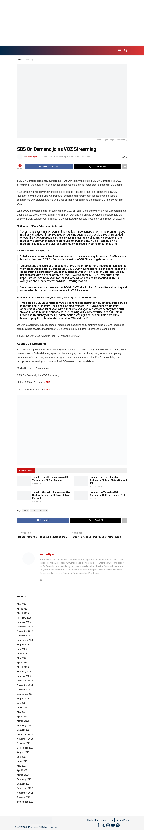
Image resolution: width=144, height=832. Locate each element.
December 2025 (25, 631)
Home (19, 60)
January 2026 (24, 626)
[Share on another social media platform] (124, 166)
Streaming (28, 60)
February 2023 (24, 784)
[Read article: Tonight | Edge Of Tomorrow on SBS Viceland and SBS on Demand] (24, 480)
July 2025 (22, 653)
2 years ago (47, 157)
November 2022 (25, 797)
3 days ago (95, 499)
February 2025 (24, 676)
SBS (26, 511)
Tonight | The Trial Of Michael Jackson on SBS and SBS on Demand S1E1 (108, 480)
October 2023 (23, 748)
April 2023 (22, 775)
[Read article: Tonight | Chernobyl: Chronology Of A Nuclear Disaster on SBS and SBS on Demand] (24, 495)
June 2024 (22, 712)
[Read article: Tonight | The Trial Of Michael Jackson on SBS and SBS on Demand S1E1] (81, 480)
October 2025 (23, 640)
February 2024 (24, 730)
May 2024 (21, 716)
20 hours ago (38, 502)
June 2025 (22, 658)
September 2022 (25, 806)
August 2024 (23, 703)
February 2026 (24, 622)
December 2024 (25, 685)
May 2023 (21, 770)
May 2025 (21, 662)
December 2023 (25, 739)
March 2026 (23, 617)
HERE (47, 382)
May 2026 (21, 609)
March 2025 (23, 671)
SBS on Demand (39, 511)
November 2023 (25, 743)
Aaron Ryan (31, 157)
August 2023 (23, 757)
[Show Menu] (119, 50)
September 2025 (25, 644)
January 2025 (24, 680)
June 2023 (22, 766)
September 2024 (25, 698)
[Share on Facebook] (49, 166)
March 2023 (23, 779)
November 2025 (25, 635)
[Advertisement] (72, 23)
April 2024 (22, 721)
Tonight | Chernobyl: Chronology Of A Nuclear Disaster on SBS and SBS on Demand (51, 495)
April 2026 (22, 613)
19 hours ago (38, 484)
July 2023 (22, 761)
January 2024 (24, 734)
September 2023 (25, 752)
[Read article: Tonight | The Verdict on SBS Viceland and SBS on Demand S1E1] (81, 495)
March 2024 (23, 725)
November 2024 (25, 689)
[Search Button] (125, 50)
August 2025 (23, 649)
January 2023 (24, 788)
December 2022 (25, 793)
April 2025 (22, 667)
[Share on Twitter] (97, 166)
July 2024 (22, 707)
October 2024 (23, 694)
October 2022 (23, 801)
